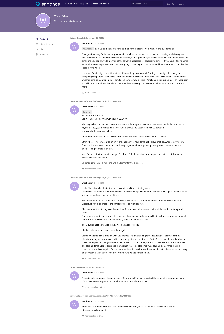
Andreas (89, 48)
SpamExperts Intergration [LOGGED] (88, 38)
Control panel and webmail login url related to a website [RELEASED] (102, 296)
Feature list (70, 3)
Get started (104, 3)
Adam (88, 112)
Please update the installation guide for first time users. (97, 101)
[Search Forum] (147, 3)
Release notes (92, 3)
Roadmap (80, 3)
